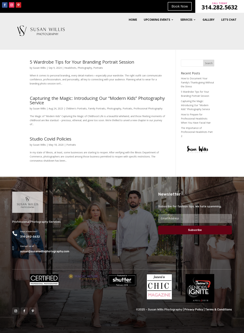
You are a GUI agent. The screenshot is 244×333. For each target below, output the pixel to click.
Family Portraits (96, 108)
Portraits (98, 67)
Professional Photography (148, 108)
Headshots (70, 67)
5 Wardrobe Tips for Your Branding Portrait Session (82, 62)
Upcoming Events (157, 20)
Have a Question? (28, 231)
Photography (85, 67)
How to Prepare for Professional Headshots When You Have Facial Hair (196, 118)
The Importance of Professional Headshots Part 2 (197, 132)
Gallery (208, 20)
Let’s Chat (228, 20)
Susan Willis (39, 67)
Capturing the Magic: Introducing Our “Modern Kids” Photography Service (97, 100)
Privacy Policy (193, 309)
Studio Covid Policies (50, 139)
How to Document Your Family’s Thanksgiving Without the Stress (197, 82)
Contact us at (27, 246)
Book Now (180, 6)
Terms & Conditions (218, 309)
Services (186, 20)
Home (133, 20)
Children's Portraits (76, 108)
